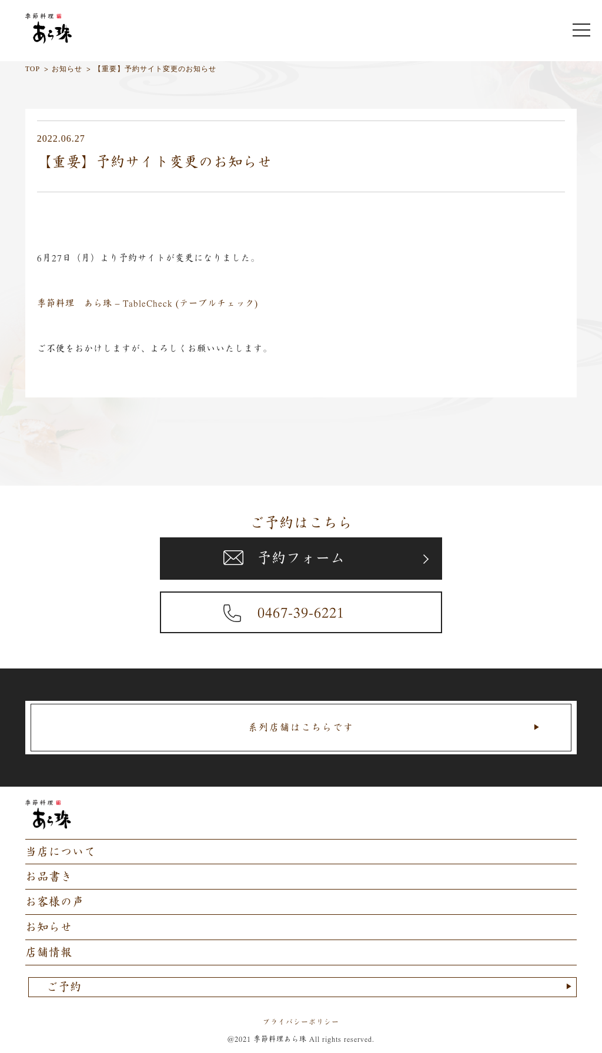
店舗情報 (48, 952)
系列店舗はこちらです (301, 727)
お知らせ (48, 926)
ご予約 (64, 986)
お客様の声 (54, 901)
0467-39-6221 (301, 612)
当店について (60, 851)
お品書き (48, 876)
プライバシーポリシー (301, 1021)
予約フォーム (301, 558)
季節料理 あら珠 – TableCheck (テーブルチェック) (148, 303)
